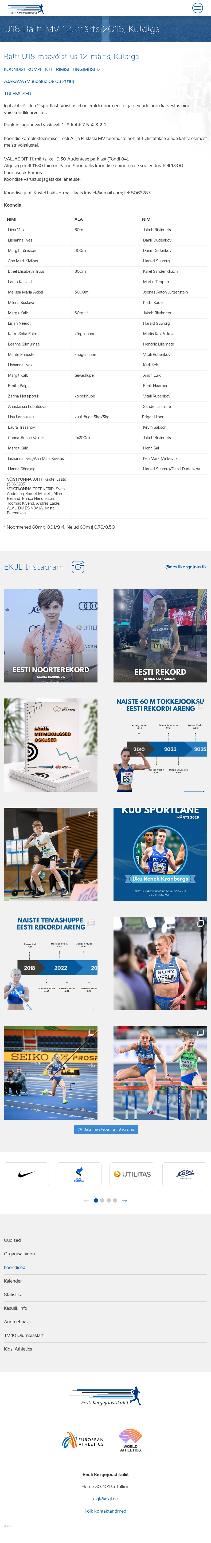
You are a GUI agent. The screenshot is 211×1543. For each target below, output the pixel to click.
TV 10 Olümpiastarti (24, 1335)
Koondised (14, 1267)
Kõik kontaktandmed (105, 1511)
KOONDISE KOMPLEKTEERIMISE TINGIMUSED (52, 69)
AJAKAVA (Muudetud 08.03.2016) (39, 81)
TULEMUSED (17, 93)
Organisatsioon (19, 1253)
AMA (8, 1526)
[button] (96, 1200)
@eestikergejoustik (186, 566)
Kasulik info (15, 1308)
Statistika (13, 1294)
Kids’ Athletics (18, 1349)
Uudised (12, 1240)
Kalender (13, 1281)
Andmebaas (16, 1321)
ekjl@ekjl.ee (105, 1498)
